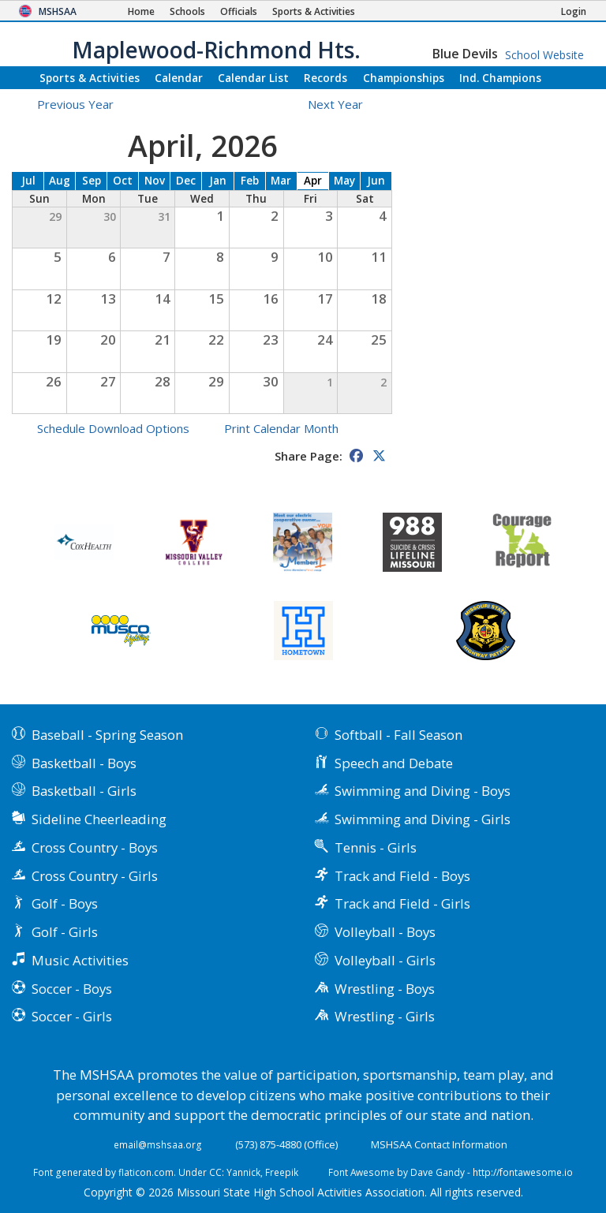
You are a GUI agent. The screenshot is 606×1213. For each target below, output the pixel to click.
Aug (59, 181)
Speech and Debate (394, 763)
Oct (123, 181)
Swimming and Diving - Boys (423, 791)
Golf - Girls (65, 932)
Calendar (179, 77)
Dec (186, 181)
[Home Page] (141, 11)
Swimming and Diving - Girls (423, 819)
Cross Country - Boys (95, 847)
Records (325, 77)
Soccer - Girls (72, 1016)
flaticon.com (146, 1172)
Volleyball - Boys (385, 932)
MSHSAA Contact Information (439, 1144)
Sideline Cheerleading (99, 819)
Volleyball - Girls (385, 960)
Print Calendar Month (281, 428)
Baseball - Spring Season (107, 735)
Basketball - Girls (84, 791)
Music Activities (80, 960)
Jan (217, 181)
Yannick (243, 1172)
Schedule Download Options (113, 428)
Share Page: (308, 456)
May (344, 181)
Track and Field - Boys (402, 876)
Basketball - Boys (84, 763)
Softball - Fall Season (398, 735)
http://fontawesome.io (523, 1172)
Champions (500, 77)
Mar (281, 181)
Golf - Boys (65, 903)
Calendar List (253, 77)
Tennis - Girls (376, 847)
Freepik (281, 1172)
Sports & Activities (89, 77)
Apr (313, 181)
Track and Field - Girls (402, 903)
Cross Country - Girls (95, 876)
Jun (376, 181)
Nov (154, 181)
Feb (250, 181)
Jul (28, 181)
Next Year (344, 104)
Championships (403, 77)
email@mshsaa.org (158, 1144)
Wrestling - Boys (385, 989)
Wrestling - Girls (385, 1016)
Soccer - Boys (72, 989)
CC (215, 1172)
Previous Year (75, 104)
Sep (91, 181)
